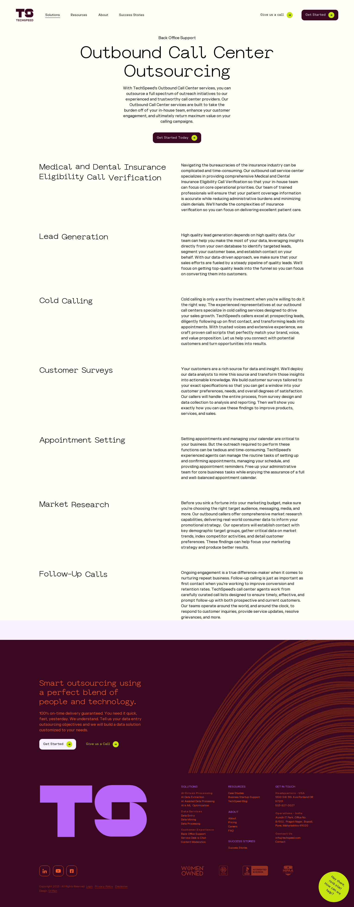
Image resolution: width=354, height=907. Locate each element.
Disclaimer (121, 886)
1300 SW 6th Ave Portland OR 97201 (294, 799)
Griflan (53, 891)
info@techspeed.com (288, 838)
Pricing (232, 822)
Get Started (319, 15)
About (103, 15)
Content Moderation (193, 842)
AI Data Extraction (192, 797)
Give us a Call (101, 744)
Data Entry (188, 815)
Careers (232, 826)
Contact (280, 842)
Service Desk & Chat (193, 838)
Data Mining (188, 819)
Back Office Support (193, 834)
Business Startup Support (244, 797)
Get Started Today (177, 138)
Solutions (52, 15)
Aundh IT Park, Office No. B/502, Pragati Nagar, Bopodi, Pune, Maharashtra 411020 (294, 821)
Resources (79, 15)
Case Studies (236, 793)
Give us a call (275, 15)
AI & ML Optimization (195, 805)
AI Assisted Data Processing (198, 801)
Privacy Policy (104, 886)
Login (89, 886)
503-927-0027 (285, 805)
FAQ (231, 830)
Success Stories (131, 15)
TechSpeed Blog (237, 801)
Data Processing (190, 824)
